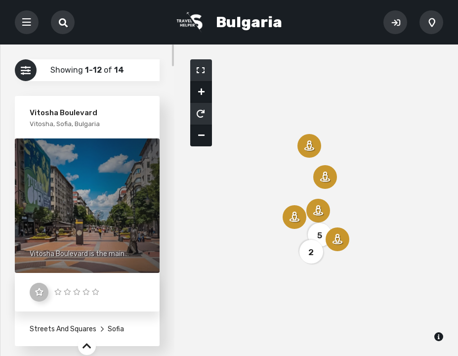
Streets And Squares (63, 329)
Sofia (115, 329)
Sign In (395, 22)
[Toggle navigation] (27, 22)
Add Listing (431, 22)
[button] (201, 70)
